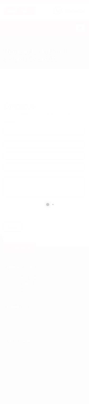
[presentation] (40, 209)
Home (7, 45)
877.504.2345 (75, 11)
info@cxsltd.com (21, 323)
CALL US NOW (74, 7)
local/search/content (30, 45)
